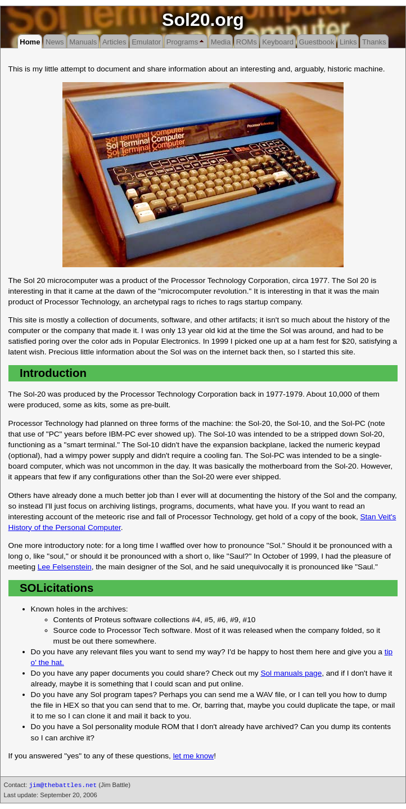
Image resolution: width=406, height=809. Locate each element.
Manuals (83, 42)
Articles (114, 42)
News (55, 42)
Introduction (53, 373)
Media (221, 42)
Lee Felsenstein (65, 567)
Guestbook (317, 42)
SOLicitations (56, 588)
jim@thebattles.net (63, 785)
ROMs (246, 42)
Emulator (146, 42)
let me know (193, 756)
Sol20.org (203, 20)
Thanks (374, 42)
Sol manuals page (291, 673)
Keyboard (278, 42)
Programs (182, 42)
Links (348, 42)
